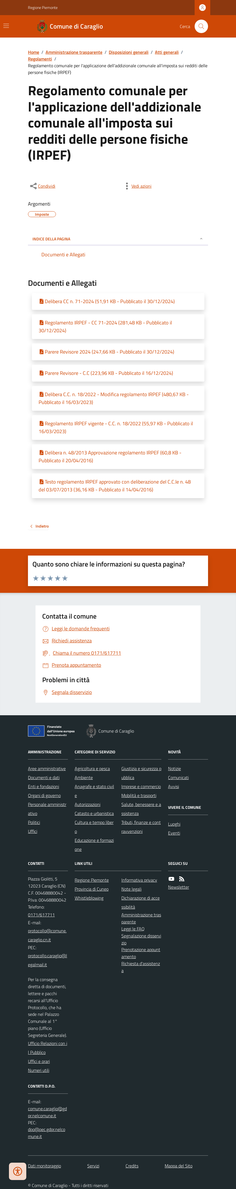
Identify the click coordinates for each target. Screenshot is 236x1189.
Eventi (174, 833)
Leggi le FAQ (133, 928)
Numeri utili (38, 1070)
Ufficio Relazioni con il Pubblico (47, 1048)
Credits (132, 1165)
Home (33, 52)
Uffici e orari (39, 1061)
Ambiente (84, 777)
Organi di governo (44, 795)
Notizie (174, 768)
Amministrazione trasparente (74, 52)
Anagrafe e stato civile (94, 791)
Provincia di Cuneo (91, 889)
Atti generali (167, 52)
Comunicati (178, 777)
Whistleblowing (89, 898)
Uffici (32, 831)
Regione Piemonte (43, 7)
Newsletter (178, 887)
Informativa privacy (139, 880)
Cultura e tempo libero (94, 827)
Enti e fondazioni (43, 786)
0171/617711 (41, 914)
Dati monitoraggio (44, 1165)
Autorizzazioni (87, 804)
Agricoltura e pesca (92, 768)
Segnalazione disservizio (141, 939)
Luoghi (174, 824)
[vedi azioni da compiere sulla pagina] (137, 186)
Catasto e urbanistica (94, 813)
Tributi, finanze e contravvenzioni (141, 827)
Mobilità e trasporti (138, 795)
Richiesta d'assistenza (140, 967)
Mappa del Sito (178, 1165)
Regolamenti (40, 58)
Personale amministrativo (47, 809)
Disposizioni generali (128, 52)
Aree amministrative (47, 768)
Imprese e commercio (141, 786)
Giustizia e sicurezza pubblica (141, 773)
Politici (34, 822)
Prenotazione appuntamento (140, 953)
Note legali (131, 889)
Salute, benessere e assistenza (141, 809)
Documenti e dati (44, 777)
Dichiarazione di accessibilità (140, 902)
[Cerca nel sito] (199, 26)
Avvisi (173, 786)
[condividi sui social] (42, 186)
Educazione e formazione (94, 845)
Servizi (93, 1165)
